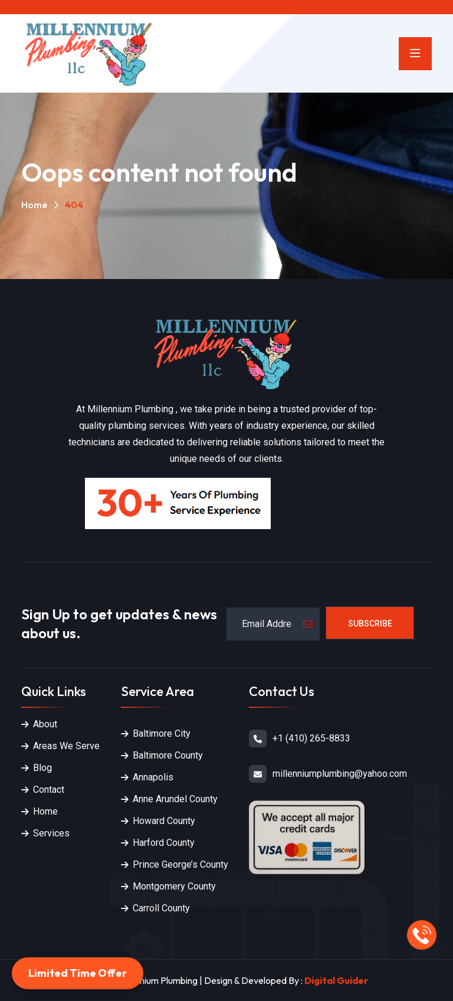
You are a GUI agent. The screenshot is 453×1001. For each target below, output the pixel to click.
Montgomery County (174, 886)
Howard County (164, 820)
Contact (48, 789)
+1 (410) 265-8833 (311, 738)
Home (34, 205)
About (45, 724)
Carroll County (161, 908)
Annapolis (153, 777)
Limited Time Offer (77, 973)
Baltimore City (162, 733)
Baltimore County (168, 755)
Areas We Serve (66, 745)
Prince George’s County (180, 864)
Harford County (164, 842)
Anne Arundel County (175, 799)
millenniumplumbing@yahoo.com (340, 773)
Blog (42, 767)
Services (51, 833)
